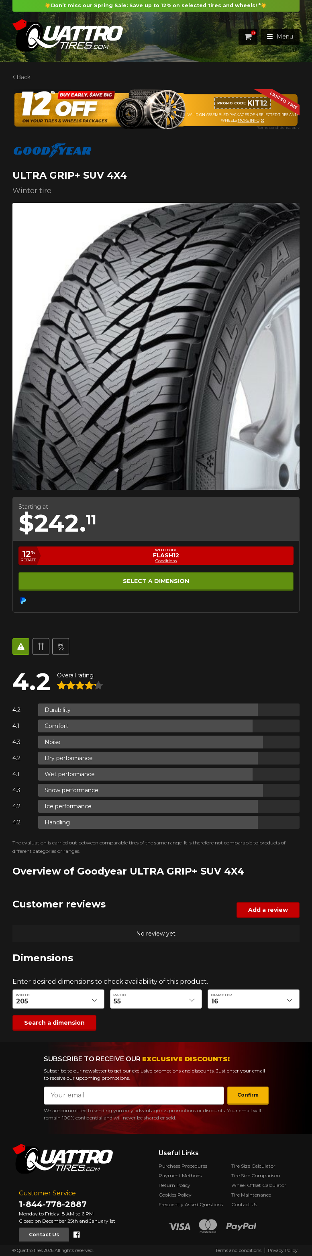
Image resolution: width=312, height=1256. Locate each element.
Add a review (268, 909)
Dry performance (69, 758)
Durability (58, 710)
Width (23, 995)
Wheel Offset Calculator (258, 1185)
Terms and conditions (238, 1250)
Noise (53, 742)
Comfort (56, 726)
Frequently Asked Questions (191, 1204)
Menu (280, 36)
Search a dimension (54, 1022)
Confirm (248, 1095)
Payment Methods (180, 1175)
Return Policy (174, 1185)
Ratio (119, 995)
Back (23, 77)
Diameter (221, 995)
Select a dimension (156, 581)
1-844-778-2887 (53, 1204)
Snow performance (71, 790)
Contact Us (44, 1235)
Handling (57, 822)
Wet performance (70, 774)
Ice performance (68, 806)
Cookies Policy (175, 1195)
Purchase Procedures (183, 1166)
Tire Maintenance (251, 1195)
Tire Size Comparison (255, 1175)
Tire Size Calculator (253, 1166)
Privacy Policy (283, 1250)
